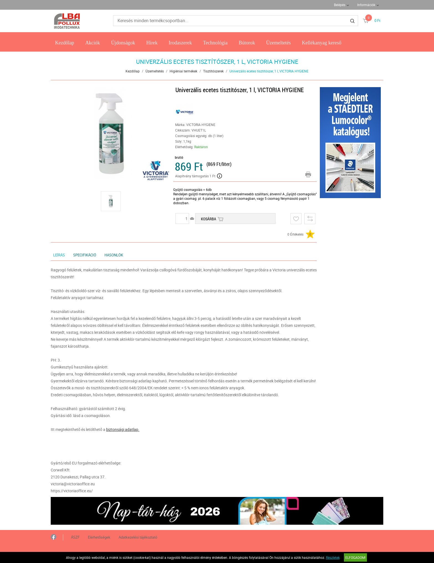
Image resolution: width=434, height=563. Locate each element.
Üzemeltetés (278, 43)
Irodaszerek (180, 43)
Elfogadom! (355, 557)
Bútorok (247, 43)
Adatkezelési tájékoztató (138, 537)
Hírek (152, 43)
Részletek (333, 557)
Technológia (215, 43)
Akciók (92, 43)
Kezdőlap (64, 43)
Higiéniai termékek (183, 71)
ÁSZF (75, 537)
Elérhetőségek (99, 537)
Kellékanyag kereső (321, 43)
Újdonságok (123, 43)
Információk (366, 4)
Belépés (339, 4)
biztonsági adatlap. (122, 429)
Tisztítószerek (213, 71)
